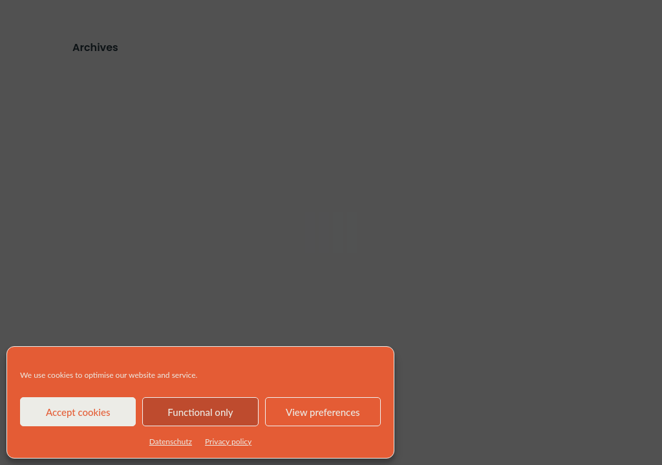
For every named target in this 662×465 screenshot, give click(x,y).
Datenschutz (170, 441)
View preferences (323, 412)
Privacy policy (228, 441)
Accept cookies (78, 412)
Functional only (200, 412)
